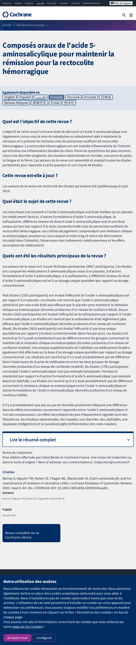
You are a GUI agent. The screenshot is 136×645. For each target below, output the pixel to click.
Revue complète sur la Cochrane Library (22, 535)
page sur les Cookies (27, 626)
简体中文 (39, 102)
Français (6, 3)
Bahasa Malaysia (91, 3)
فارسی (40, 3)
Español (29, 3)
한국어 (69, 102)
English (18, 3)
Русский (51, 3)
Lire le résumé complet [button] (33, 440)
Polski (55, 102)
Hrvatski (64, 3)
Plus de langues (121, 3)
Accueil (6, 25)
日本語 (106, 97)
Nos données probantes (31, 25)
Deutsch (76, 3)
